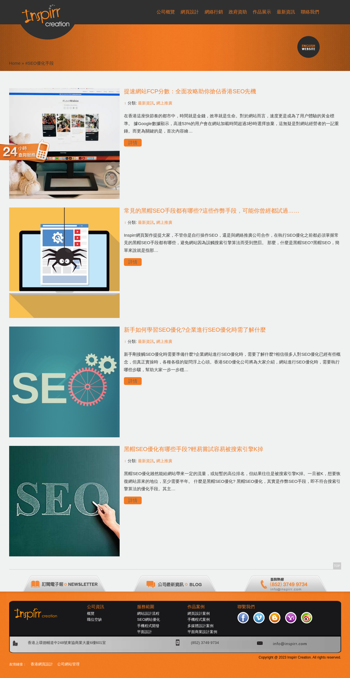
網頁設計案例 (198, 613)
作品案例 (196, 606)
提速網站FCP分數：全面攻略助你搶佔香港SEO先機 (190, 91)
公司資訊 (95, 606)
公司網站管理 (68, 664)
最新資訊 (146, 103)
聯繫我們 (246, 606)
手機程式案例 (198, 619)
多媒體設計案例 (200, 626)
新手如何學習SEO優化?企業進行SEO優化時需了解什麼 (195, 330)
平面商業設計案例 (202, 632)
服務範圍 (145, 606)
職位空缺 (94, 619)
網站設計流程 (148, 613)
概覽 (90, 613)
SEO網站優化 (148, 619)
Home (15, 63)
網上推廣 (164, 103)
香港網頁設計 (42, 664)
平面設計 (144, 632)
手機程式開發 (148, 626)
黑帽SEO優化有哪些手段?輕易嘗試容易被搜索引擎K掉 (193, 449)
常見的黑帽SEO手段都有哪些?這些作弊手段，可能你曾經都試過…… (211, 210)
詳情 (132, 142)
